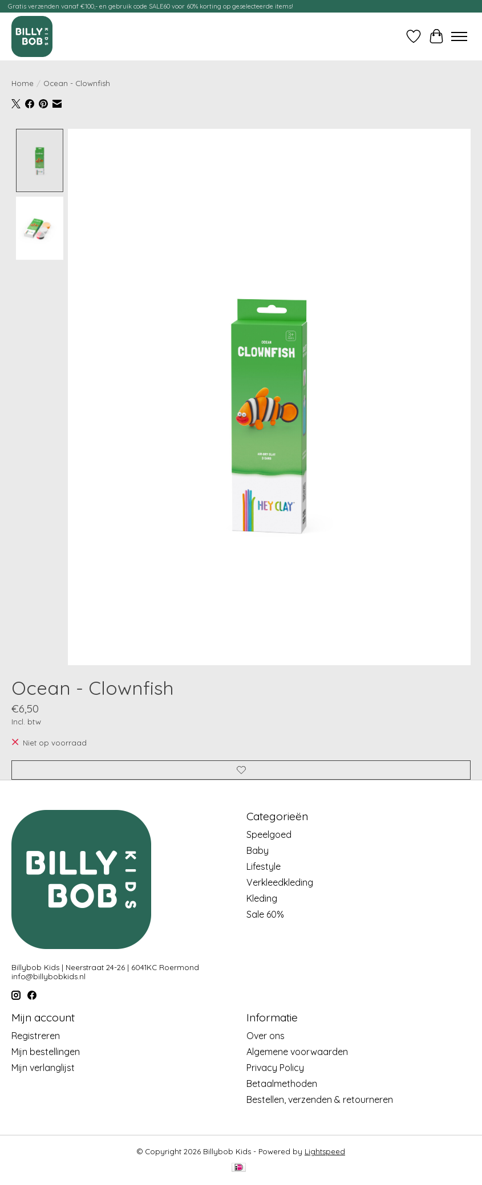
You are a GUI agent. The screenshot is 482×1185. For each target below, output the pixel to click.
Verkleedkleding (279, 882)
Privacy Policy (275, 1067)
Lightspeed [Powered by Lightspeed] (325, 1151)
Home (22, 83)
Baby (257, 850)
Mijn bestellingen (45, 1051)
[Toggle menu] (459, 36)
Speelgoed (268, 834)
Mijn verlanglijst (43, 1067)
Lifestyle (263, 866)
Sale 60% (265, 914)
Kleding (261, 898)
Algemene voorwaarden (297, 1051)
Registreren (35, 1035)
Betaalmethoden (281, 1083)
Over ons (265, 1035)
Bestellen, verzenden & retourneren (319, 1099)
